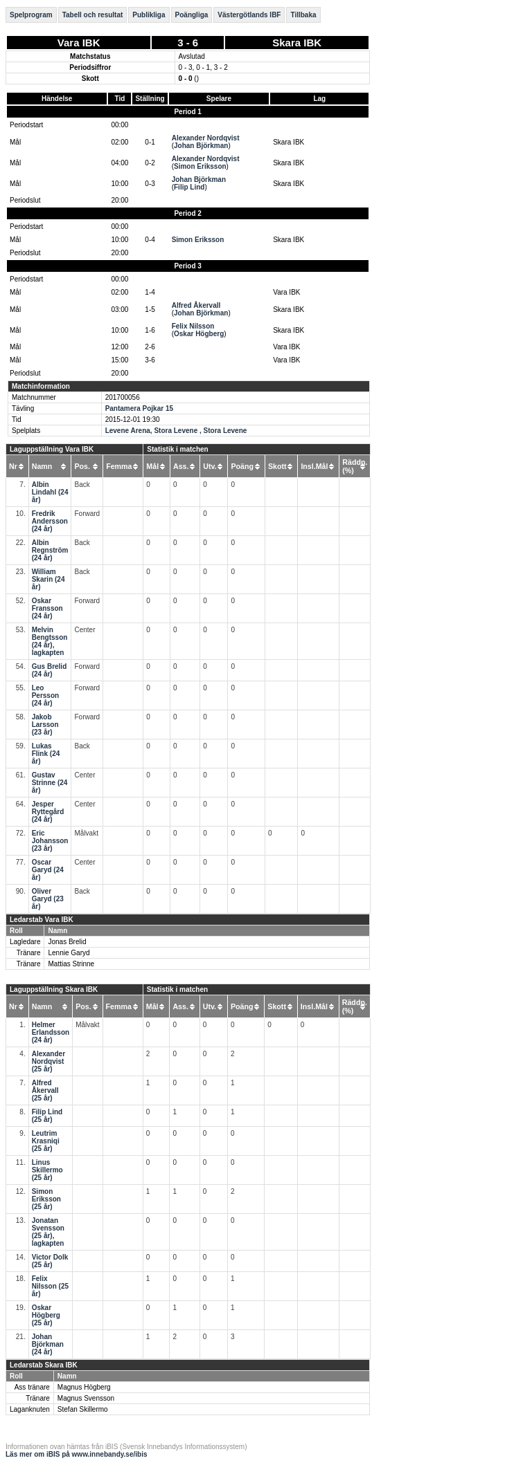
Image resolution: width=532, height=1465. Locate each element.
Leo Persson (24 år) (45, 695)
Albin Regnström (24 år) (50, 550)
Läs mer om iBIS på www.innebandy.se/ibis (77, 1454)
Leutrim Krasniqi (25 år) (46, 1141)
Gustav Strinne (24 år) (50, 782)
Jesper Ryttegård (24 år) (48, 811)
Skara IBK (296, 42)
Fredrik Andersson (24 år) (50, 521)
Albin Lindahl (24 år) (50, 492)
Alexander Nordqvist (206, 138)
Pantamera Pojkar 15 (139, 408)
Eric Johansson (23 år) (50, 840)
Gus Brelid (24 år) (49, 670)
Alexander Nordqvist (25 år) (48, 1061)
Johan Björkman (201, 145)
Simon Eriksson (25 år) (46, 1199)
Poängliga (192, 15)
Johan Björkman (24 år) (48, 1344)
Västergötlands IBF (249, 15)
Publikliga (148, 15)
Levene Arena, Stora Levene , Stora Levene (176, 430)
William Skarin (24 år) (48, 579)
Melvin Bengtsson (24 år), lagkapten (50, 641)
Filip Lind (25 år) (47, 1115)
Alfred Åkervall (196, 305)
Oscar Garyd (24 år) (48, 869)
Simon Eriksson (200, 166)
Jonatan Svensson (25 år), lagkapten (48, 1232)
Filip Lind (189, 187)
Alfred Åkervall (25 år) (45, 1090)
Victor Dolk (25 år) (50, 1261)
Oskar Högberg (199, 334)
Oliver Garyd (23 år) (48, 898)
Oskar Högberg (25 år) (46, 1315)
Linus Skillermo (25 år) (47, 1170)
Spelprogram (31, 15)
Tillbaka (303, 15)
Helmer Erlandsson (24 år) (50, 1032)
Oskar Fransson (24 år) (47, 608)
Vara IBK (78, 42)
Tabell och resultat (92, 15)
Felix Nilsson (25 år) (50, 1286)
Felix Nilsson (193, 326)
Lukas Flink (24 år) (46, 753)
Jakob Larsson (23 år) (45, 724)
